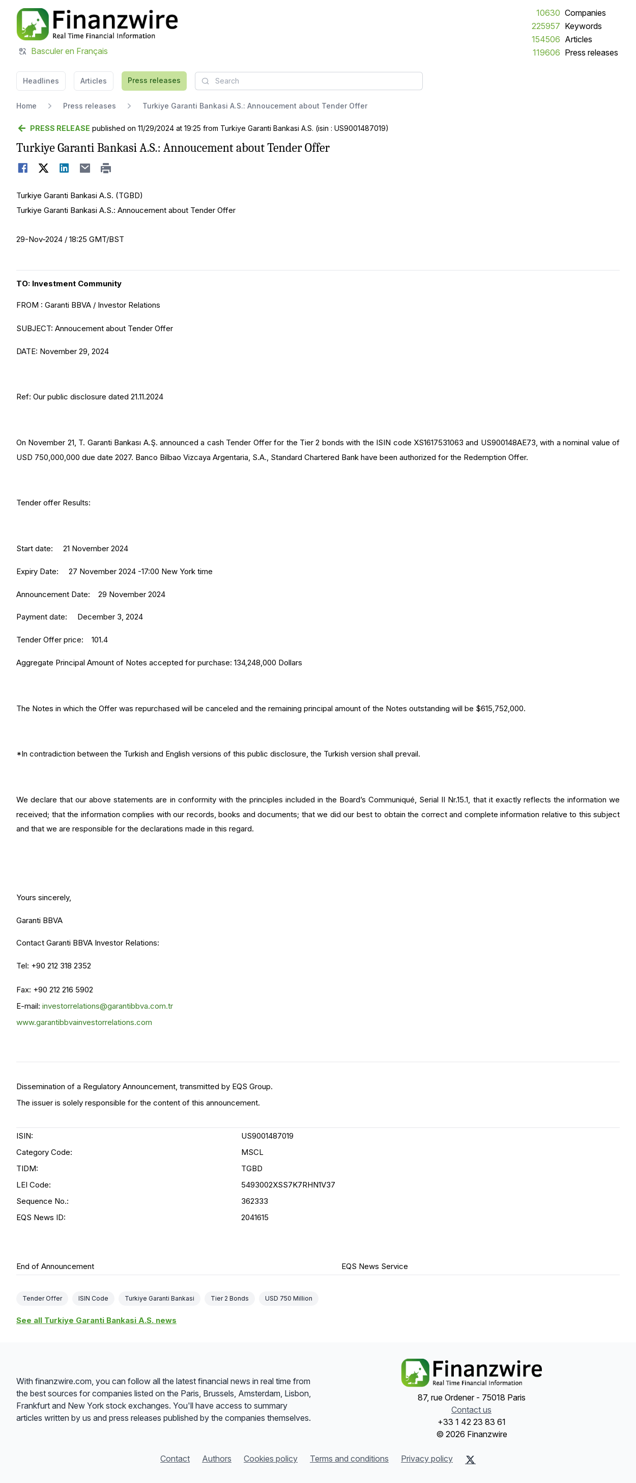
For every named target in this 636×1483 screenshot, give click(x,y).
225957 (546, 26)
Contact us (471, 1410)
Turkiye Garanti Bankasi (159, 1298)
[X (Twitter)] (470, 1459)
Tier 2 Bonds (230, 1298)
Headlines (41, 80)
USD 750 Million (288, 1298)
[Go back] (53, 128)
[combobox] (309, 81)
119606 (546, 52)
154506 (546, 39)
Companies (585, 13)
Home (26, 105)
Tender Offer (42, 1298)
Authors (217, 1458)
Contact (175, 1458)
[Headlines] (97, 24)
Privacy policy (427, 1458)
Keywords (583, 26)
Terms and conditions (349, 1458)
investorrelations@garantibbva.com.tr (107, 1006)
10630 (548, 13)
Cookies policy (271, 1458)
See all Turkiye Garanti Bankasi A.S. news (96, 1320)
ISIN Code (93, 1298)
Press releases (591, 52)
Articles (578, 39)
